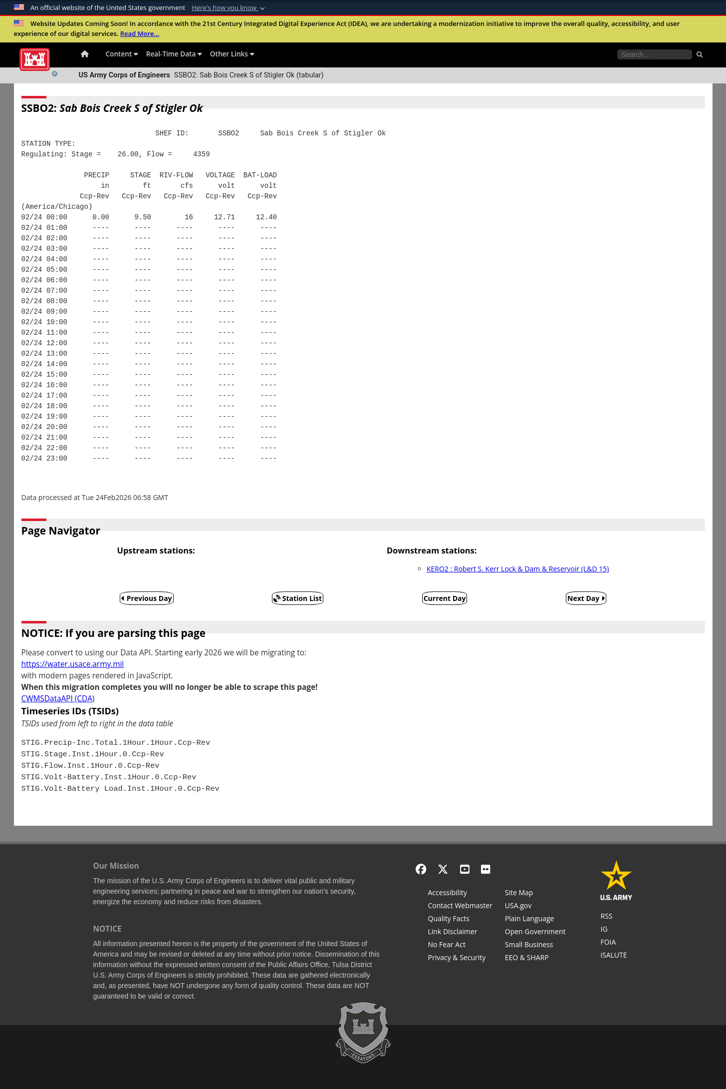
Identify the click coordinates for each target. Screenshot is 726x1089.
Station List (297, 598)
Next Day (586, 598)
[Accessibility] (460, 893)
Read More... (140, 33)
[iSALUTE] (616, 956)
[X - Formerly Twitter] (443, 869)
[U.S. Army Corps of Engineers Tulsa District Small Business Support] (535, 945)
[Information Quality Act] (460, 919)
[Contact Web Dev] (460, 906)
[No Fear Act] (460, 945)
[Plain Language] (535, 919)
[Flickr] (485, 869)
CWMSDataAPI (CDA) (58, 698)
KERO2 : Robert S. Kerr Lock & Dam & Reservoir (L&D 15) (518, 568)
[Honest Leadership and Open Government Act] (535, 932)
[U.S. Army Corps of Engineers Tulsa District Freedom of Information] (616, 943)
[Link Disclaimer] (460, 932)
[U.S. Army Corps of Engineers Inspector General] (616, 930)
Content (122, 53)
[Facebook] (421, 869)
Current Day (445, 598)
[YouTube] (465, 869)
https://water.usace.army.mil (72, 664)
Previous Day (146, 598)
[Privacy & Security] (460, 958)
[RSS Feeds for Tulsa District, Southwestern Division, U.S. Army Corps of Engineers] (616, 917)
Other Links (232, 53)
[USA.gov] (535, 906)
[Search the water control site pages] (654, 54)
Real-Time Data (174, 53)
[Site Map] (535, 893)
